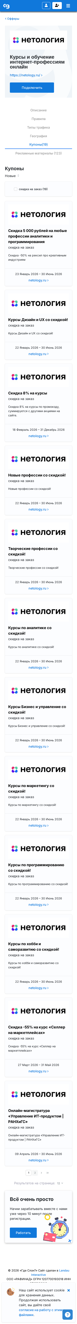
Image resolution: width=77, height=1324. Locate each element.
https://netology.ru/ (26, 75)
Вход (46, 5)
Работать (23, 1233)
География (38, 136)
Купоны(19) (38, 144)
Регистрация (57, 5)
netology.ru (39, 280)
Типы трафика (38, 127)
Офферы (12, 18)
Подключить (32, 88)
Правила (39, 119)
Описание (38, 110)
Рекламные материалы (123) (38, 153)
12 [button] (59, 1183)
